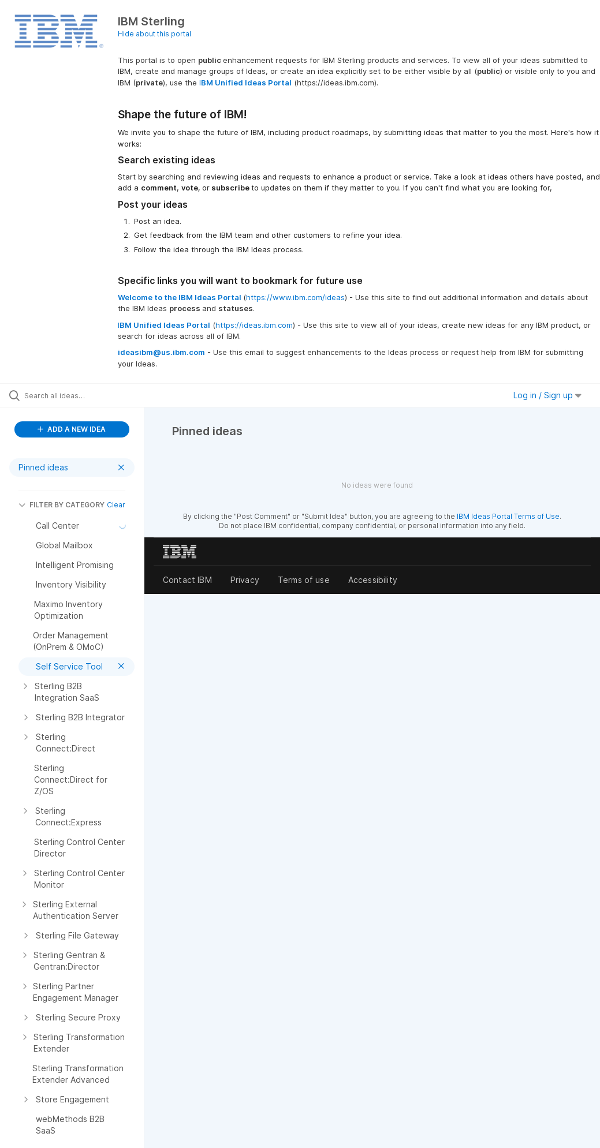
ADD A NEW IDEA (72, 429)
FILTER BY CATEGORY (61, 504)
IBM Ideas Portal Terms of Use (508, 516)
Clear (116, 504)
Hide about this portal (154, 33)
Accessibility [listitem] (372, 580)
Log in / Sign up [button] (547, 395)
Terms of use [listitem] (304, 580)
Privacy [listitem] (244, 580)
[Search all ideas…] (78, 395)
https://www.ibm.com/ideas (295, 297)
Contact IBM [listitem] (187, 580)
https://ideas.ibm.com (254, 325)
